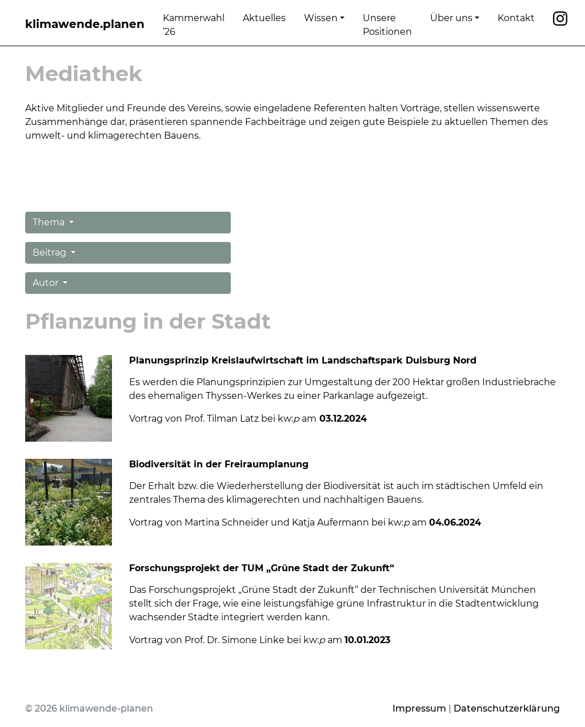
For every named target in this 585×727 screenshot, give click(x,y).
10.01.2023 (367, 640)
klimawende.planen (85, 24)
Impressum (419, 708)
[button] (128, 222)
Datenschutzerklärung (507, 708)
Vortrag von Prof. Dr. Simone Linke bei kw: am (236, 640)
